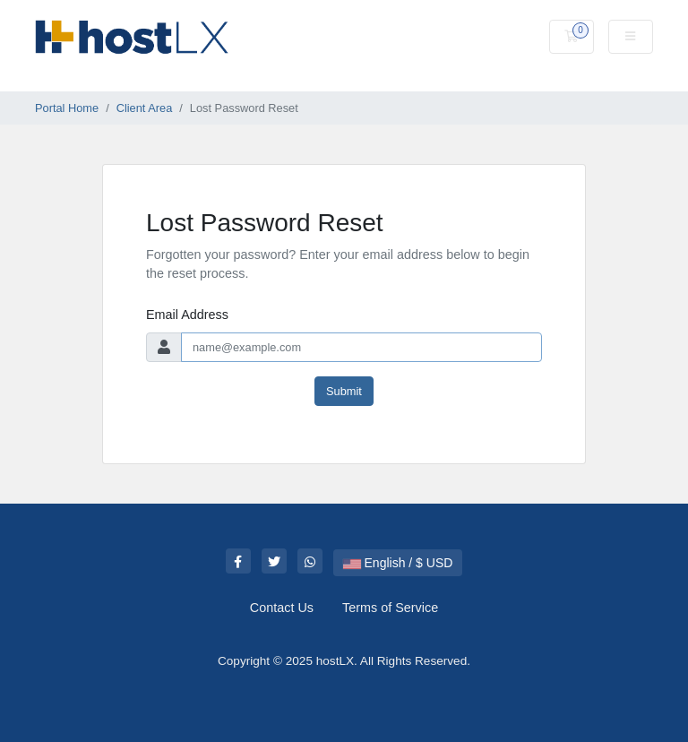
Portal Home (67, 108)
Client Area (144, 108)
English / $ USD (398, 563)
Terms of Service (390, 607)
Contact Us (282, 607)
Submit (344, 391)
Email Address (187, 314)
